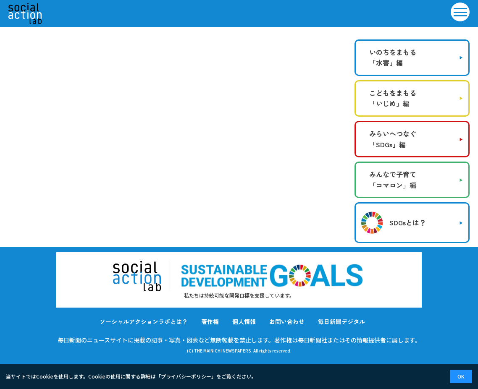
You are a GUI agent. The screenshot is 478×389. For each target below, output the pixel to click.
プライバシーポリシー (186, 376)
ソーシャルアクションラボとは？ (144, 321)
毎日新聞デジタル (341, 321)
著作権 (210, 321)
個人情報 (244, 321)
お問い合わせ (287, 321)
